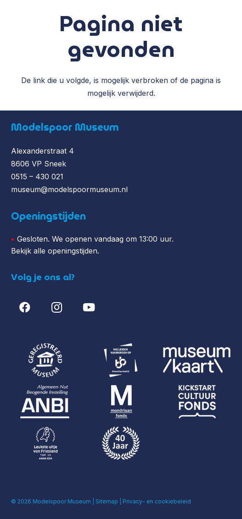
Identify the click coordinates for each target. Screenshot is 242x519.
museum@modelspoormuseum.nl (69, 189)
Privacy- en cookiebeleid (157, 501)
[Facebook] (25, 307)
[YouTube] (88, 307)
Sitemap (107, 501)
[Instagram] (57, 307)
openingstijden (72, 250)
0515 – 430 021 (37, 176)
